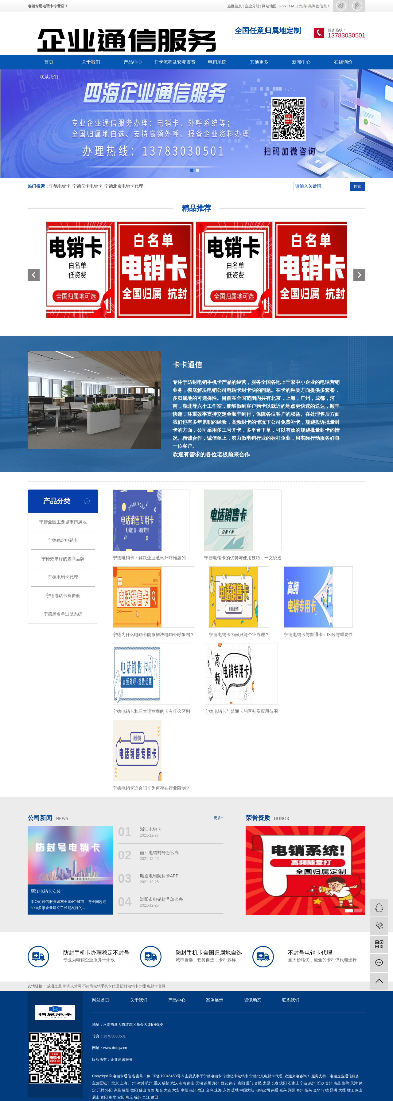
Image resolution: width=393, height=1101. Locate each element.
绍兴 (308, 1090)
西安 (224, 1083)
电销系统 (217, 61)
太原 (266, 1083)
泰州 (300, 1090)
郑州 (216, 1083)
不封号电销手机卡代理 (101, 986)
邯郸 (345, 1083)
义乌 (209, 1090)
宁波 (303, 1083)
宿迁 (201, 1090)
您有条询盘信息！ (314, 6)
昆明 (333, 1090)
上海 (123, 1083)
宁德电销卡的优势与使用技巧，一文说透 (243, 557)
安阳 (121, 1097)
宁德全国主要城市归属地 (63, 522)
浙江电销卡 (150, 829)
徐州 (138, 1097)
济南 (182, 1083)
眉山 (95, 1097)
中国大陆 (246, 1090)
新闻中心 (301, 61)
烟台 (159, 1090)
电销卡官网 (156, 986)
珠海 (218, 1090)
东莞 (226, 1090)
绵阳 (125, 1090)
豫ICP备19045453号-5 (166, 1076)
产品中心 (133, 61)
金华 (317, 1090)
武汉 (174, 1083)
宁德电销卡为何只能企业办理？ (239, 634)
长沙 (320, 1083)
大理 (342, 1090)
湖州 (291, 1090)
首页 (48, 61)
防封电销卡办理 (133, 986)
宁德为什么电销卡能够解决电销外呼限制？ (153, 634)
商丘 (129, 1097)
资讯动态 (252, 1000)
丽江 (350, 1090)
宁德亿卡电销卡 (87, 186)
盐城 (235, 1090)
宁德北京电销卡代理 (123, 186)
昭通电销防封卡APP (159, 875)
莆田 (154, 1097)
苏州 (207, 1083)
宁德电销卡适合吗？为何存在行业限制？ (151, 788)
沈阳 (283, 1083)
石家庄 (293, 1083)
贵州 (329, 1083)
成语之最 (55, 986)
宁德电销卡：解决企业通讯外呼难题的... (151, 557)
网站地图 (269, 6)
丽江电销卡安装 (46, 891)
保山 (358, 1090)
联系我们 (49, 76)
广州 (132, 1083)
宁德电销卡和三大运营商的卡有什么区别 (151, 711)
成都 (165, 1083)
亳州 (192, 1090)
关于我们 (91, 61)
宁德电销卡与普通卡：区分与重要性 (318, 634)
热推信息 (234, 6)
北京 (115, 1083)
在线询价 (343, 61)
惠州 (312, 1083)
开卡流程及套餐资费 (175, 61)
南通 (274, 1090)
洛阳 (109, 1090)
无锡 (199, 1083)
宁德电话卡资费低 (63, 595)
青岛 (150, 1090)
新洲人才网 (72, 986)
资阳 (104, 1097)
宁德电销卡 (60, 186)
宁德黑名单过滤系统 (63, 614)
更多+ (218, 818)
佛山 (142, 1090)
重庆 (157, 1083)
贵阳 (241, 1083)
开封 (100, 1090)
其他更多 (259, 61)
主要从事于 (194, 1076)
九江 (146, 1097)
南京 (190, 1083)
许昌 (117, 1090)
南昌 (337, 1083)
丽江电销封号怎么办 (159, 852)
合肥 (258, 1083)
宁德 (325, 1090)
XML (292, 6)
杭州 (149, 1083)
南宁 (232, 1083)
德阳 (134, 1090)
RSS (282, 6)
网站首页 (100, 1000)
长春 (274, 1083)
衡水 (112, 1097)
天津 (354, 1083)
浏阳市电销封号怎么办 (161, 899)
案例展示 (214, 1000)
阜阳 (184, 1090)
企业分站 (252, 6)
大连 (167, 1090)
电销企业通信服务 (344, 1076)
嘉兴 (283, 1090)
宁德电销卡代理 (63, 577)
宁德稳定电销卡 (63, 540)
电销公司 (262, 1090)
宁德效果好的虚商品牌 (62, 558)
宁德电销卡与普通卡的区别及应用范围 (241, 711)
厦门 (249, 1083)
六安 (176, 1090)
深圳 (140, 1083)
